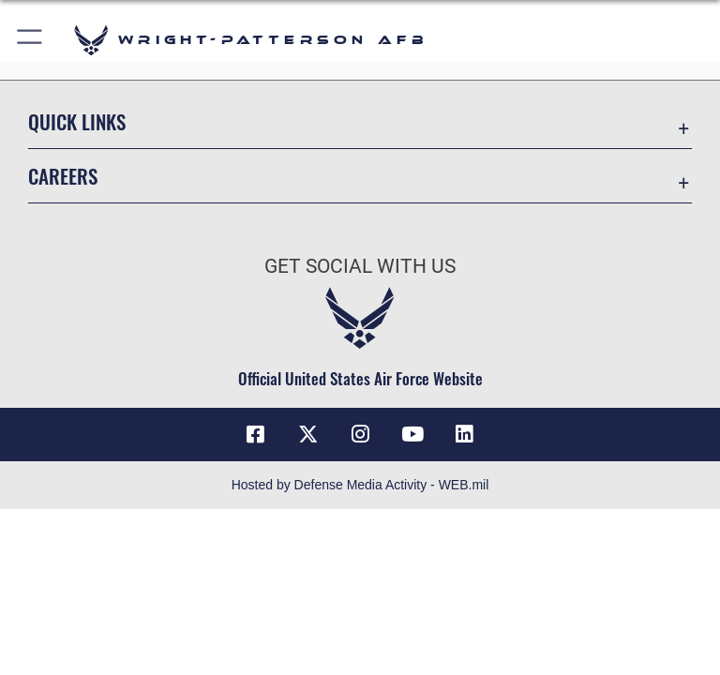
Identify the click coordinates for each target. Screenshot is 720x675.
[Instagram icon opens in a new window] (360, 434)
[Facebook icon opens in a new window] (255, 434)
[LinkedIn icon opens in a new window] (465, 434)
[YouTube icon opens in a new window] (412, 434)
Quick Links (77, 121)
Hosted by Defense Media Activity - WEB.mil (360, 484)
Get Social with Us (360, 266)
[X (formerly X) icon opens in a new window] (307, 434)
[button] (30, 40)
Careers (63, 175)
